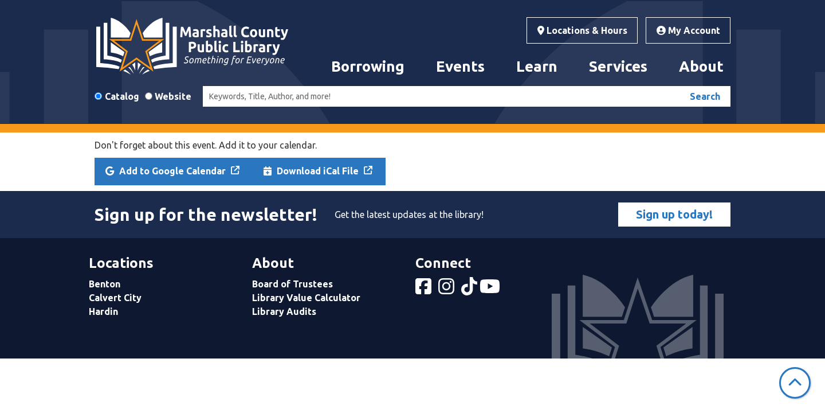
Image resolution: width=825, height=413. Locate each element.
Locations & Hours (582, 30)
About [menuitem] (701, 66)
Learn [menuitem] (536, 66)
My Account (688, 30)
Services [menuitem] (618, 66)
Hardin (103, 311)
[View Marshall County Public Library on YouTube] (491, 290)
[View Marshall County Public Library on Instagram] (447, 290)
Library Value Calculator (306, 298)
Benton (104, 284)
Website (173, 96)
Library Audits (284, 311)
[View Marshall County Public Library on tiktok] (470, 290)
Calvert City (115, 298)
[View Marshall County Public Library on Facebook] (424, 290)
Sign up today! (674, 214)
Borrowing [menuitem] (367, 66)
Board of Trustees (292, 284)
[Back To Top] (795, 383)
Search (705, 96)
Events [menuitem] (460, 66)
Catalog (122, 96)
